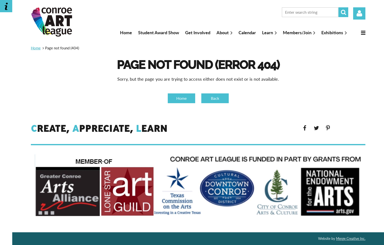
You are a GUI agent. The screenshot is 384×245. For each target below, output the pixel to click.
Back (215, 98)
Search (343, 12)
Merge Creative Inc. (350, 238)
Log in (359, 13)
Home (36, 48)
